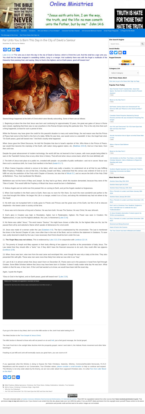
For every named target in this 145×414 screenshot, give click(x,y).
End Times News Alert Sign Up (29, 35)
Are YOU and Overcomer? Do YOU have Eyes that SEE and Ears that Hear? (29, 391)
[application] (38, 299)
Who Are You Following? (12, 389)
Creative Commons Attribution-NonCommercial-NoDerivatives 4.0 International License (49, 399)
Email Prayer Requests (111, 31)
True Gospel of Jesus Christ (30, 335)
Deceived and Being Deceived (119, 224)
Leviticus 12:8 (8, 250)
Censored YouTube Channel (71, 31)
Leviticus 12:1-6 (81, 240)
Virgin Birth (35, 387)
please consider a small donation (69, 366)
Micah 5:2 (70, 173)
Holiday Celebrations (51, 385)
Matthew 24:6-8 (80, 146)
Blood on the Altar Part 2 (117, 151)
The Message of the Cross (9, 35)
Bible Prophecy (9, 385)
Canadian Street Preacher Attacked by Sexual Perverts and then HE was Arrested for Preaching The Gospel (127, 118)
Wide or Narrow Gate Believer (119, 144)
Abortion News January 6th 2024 (120, 196)
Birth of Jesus (9, 387)
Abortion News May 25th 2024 (119, 181)
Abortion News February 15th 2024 (121, 188)
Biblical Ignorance (20, 385)
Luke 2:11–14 (8, 55)
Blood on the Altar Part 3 (117, 100)
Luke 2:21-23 (54, 240)
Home (3, 31)
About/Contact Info (13, 31)
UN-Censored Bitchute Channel (92, 31)
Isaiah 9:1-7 (57, 163)
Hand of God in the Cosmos (118, 227)
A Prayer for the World (128, 31)
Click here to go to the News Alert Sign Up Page (124, 81)
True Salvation (69, 385)
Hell (52, 340)
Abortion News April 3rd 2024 (119, 184)
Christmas (30, 385)
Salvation (24, 31)
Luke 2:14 (63, 218)
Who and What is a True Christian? (49, 31)
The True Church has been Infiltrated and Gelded (125, 230)
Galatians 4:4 (47, 230)
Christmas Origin (26, 387)
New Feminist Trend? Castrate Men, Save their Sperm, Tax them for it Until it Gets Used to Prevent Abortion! (126, 91)
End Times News (39, 385)
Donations (32, 31)
